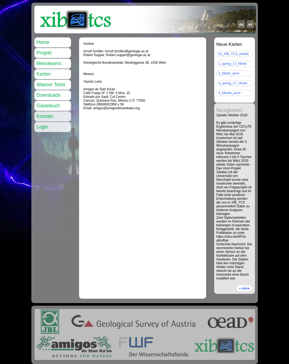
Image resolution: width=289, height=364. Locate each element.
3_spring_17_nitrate (233, 83)
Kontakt (45, 116)
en (241, 24)
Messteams (49, 63)
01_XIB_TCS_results (234, 54)
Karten (44, 74)
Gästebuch (48, 105)
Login (42, 127)
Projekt (44, 53)
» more (244, 288)
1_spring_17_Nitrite (233, 64)
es (250, 24)
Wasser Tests (51, 84)
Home (43, 42)
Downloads (49, 95)
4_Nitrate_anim (230, 93)
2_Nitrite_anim (229, 73)
